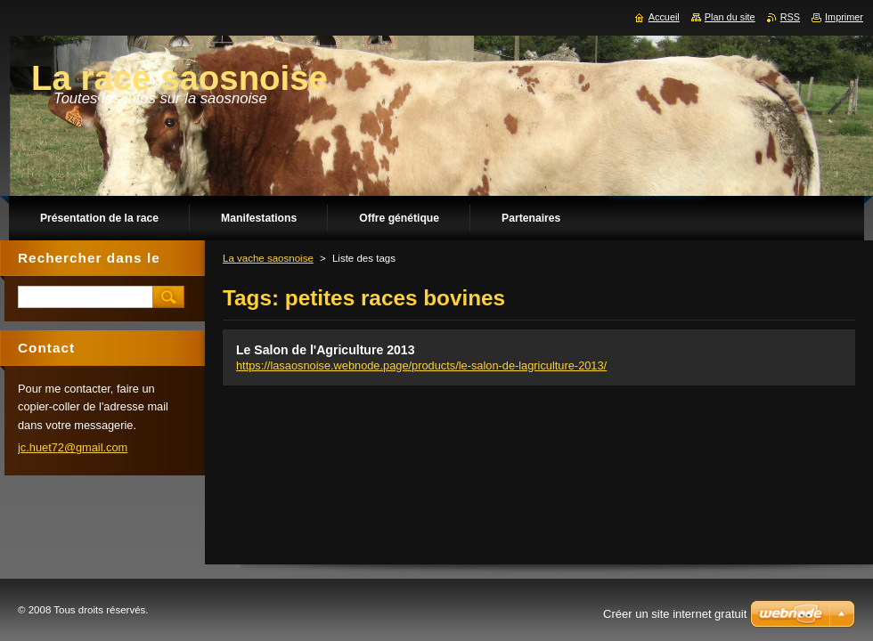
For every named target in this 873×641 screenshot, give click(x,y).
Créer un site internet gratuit (675, 614)
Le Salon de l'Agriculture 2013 (325, 350)
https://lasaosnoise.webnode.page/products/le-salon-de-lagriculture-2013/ (421, 365)
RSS (790, 17)
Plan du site (730, 17)
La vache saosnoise (268, 258)
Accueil (664, 17)
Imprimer (844, 17)
